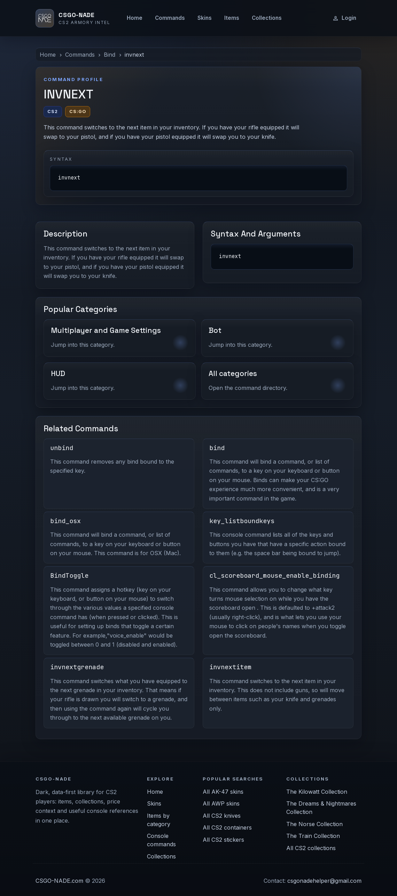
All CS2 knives (222, 815)
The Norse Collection (314, 824)
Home (134, 18)
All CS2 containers (227, 827)
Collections (267, 18)
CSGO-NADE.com (59, 880)
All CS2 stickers (223, 839)
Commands (170, 18)
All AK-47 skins (223, 791)
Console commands (161, 840)
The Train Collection (313, 835)
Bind (109, 54)
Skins (204, 18)
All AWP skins (221, 803)
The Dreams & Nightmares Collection (321, 807)
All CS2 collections (311, 848)
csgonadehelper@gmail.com (324, 880)
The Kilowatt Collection (316, 791)
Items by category (158, 819)
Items (231, 18)
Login (344, 18)
